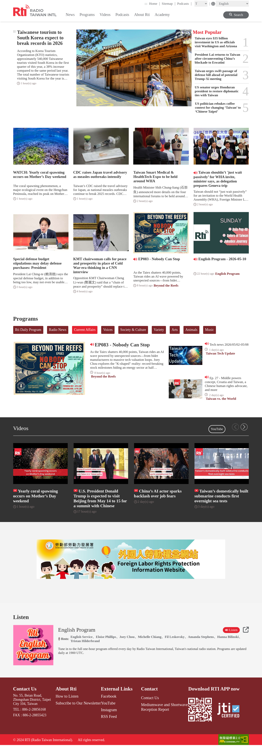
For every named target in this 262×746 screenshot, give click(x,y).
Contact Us (25, 689)
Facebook (109, 696)
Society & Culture (133, 330)
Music (209, 330)
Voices (108, 330)
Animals (191, 330)
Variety (159, 330)
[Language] (232, 4)
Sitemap (168, 4)
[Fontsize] (200, 4)
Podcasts (184, 4)
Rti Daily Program (28, 330)
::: (145, 4)
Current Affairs (84, 330)
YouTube (217, 429)
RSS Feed (109, 717)
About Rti (66, 689)
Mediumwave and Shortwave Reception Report (164, 707)
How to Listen (67, 696)
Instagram (109, 710)
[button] (244, 426)
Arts (175, 330)
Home (154, 4)
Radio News (58, 330)
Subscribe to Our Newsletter (78, 703)
